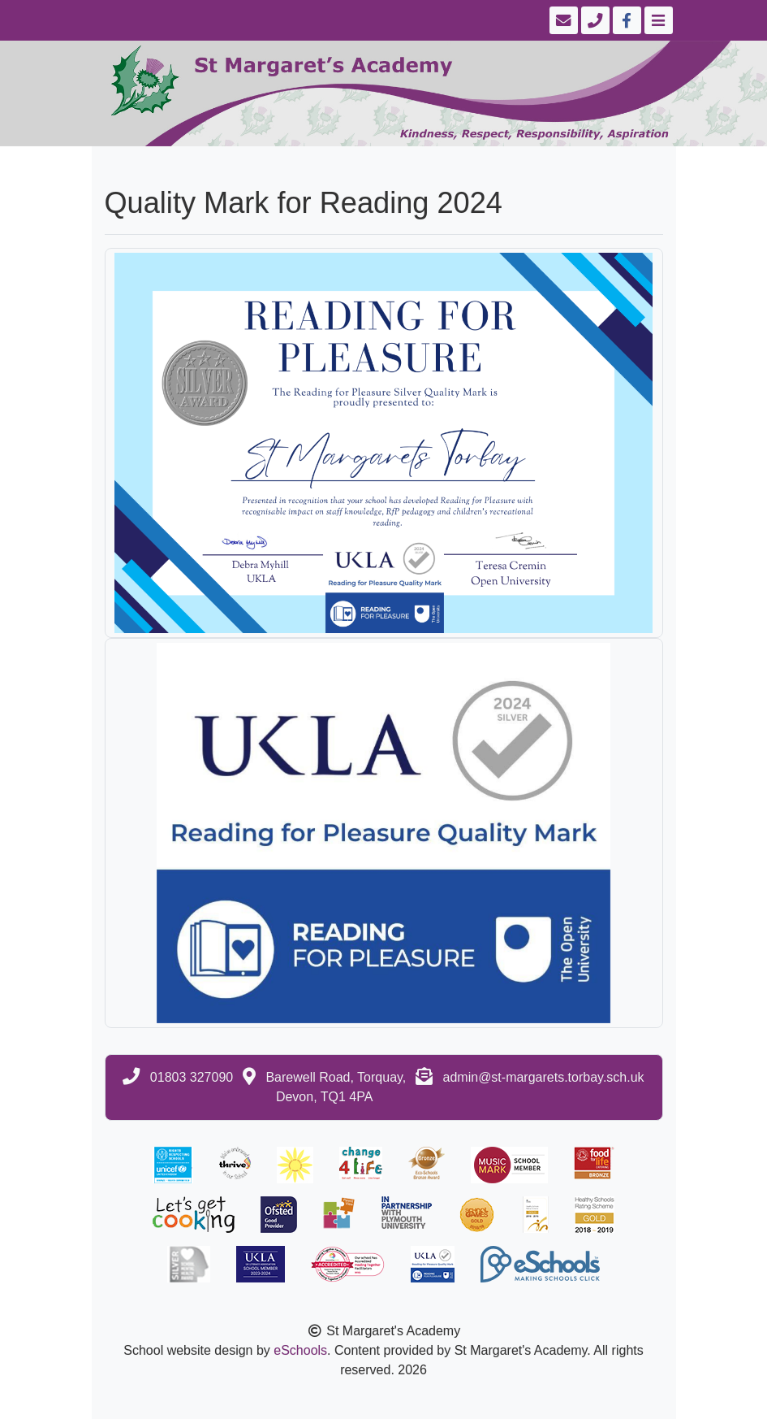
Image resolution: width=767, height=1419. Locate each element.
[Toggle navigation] (657, 20)
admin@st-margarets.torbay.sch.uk (543, 1077)
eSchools (300, 1350)
